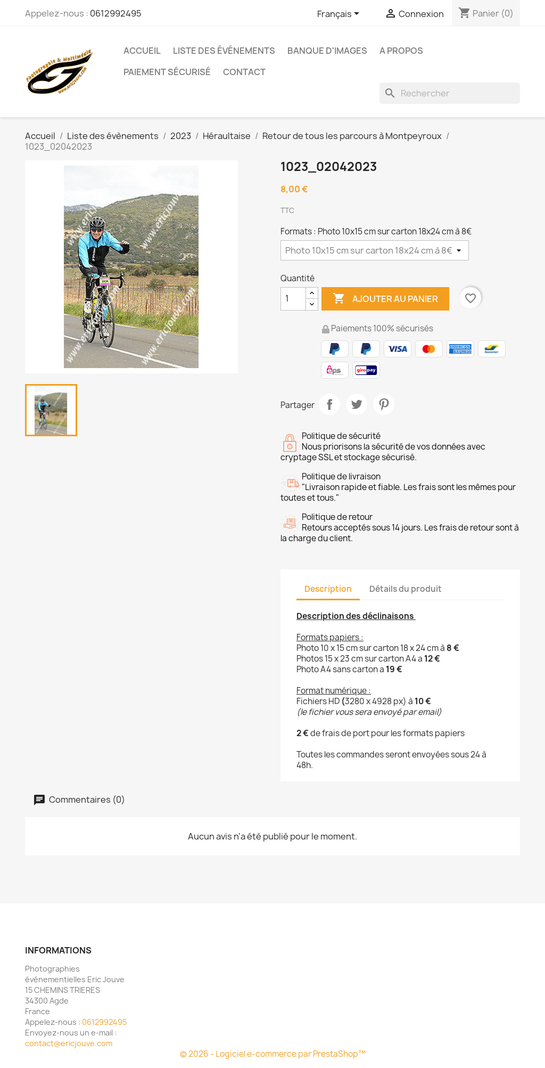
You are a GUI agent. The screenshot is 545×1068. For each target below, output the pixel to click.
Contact (244, 72)
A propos (401, 50)
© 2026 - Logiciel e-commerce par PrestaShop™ (273, 1053)
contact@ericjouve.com (68, 1043)
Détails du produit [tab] (405, 588)
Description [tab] (328, 588)
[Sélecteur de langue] (340, 14)
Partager (329, 404)
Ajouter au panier (385, 299)
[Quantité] (293, 299)
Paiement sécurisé (167, 72)
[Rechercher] (449, 93)
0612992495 (116, 13)
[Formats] (374, 250)
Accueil (142, 50)
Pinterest (383, 404)
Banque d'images (327, 50)
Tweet (356, 404)
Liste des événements (224, 50)
